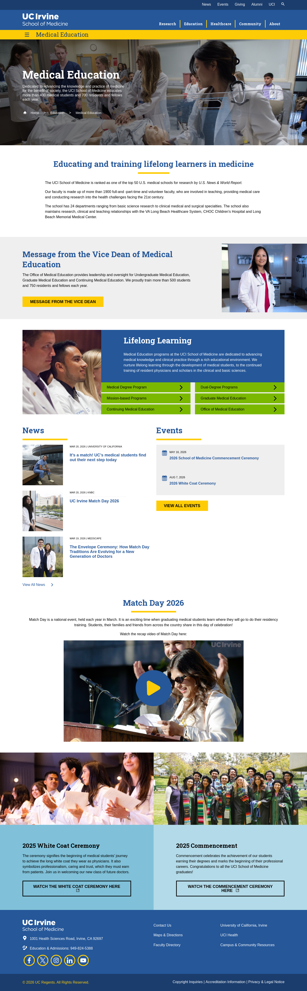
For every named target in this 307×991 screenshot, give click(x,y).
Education (57, 113)
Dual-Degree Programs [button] (239, 387)
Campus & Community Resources (247, 945)
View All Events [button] (182, 505)
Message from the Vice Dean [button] (63, 301)
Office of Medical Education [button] (239, 409)
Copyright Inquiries (188, 982)
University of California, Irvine (243, 925)
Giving (240, 4)
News (206, 4)
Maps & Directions (168, 935)
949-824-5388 (81, 948)
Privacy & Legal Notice (266, 982)
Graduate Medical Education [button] (239, 398)
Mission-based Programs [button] (145, 398)
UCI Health (229, 935)
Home (31, 113)
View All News (38, 585)
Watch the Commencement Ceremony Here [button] (230, 888)
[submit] (283, 4)
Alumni (256, 4)
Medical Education (62, 34)
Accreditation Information (226, 982)
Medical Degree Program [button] (145, 387)
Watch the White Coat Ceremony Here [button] (76, 888)
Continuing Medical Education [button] (145, 409)
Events (222, 4)
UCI (272, 4)
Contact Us (162, 925)
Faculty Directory (167, 945)
